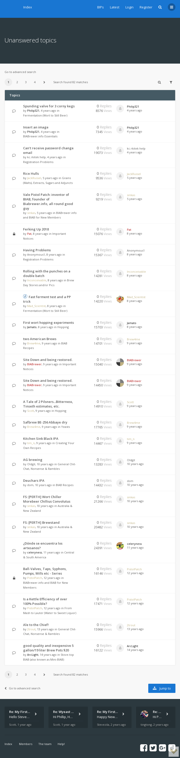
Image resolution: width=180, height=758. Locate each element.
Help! (61, 744)
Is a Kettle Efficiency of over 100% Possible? (45, 601)
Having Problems (37, 250)
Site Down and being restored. (47, 359)
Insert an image (35, 127)
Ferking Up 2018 (36, 229)
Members (25, 744)
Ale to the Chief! (36, 624)
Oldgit (31, 464)
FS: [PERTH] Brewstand (41, 522)
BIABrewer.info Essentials (40, 136)
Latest (114, 7)
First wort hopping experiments (48, 322)
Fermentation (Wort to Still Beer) (45, 115)
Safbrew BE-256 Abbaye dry (45, 422)
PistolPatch (34, 578)
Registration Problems (38, 162)
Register (146, 7)
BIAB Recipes (64, 485)
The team (45, 744)
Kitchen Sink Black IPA (40, 438)
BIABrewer (34, 364)
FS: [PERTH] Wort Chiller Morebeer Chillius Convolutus (46, 499)
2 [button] (17, 82)
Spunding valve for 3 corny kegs (49, 106)
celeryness (34, 552)
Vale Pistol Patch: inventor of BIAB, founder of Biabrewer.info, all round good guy (48, 201)
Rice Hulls (31, 173)
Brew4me (33, 343)
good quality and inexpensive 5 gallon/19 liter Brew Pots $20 (48, 647)
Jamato (32, 327)
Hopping (63, 327)
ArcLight (32, 655)
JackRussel (34, 178)
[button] (44, 82)
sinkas (31, 213)
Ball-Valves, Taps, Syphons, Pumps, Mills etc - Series (45, 571)
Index (27, 7)
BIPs (100, 7)
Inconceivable (36, 280)
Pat (29, 234)
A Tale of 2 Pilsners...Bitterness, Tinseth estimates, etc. (48, 404)
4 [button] (35, 82)
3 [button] (26, 82)
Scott (30, 411)
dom (30, 485)
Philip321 (33, 110)
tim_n (31, 443)
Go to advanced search (20, 72)
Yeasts (65, 427)
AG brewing (32, 459)
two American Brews (39, 339)
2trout (31, 629)
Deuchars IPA (33, 480)
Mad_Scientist (36, 306)
